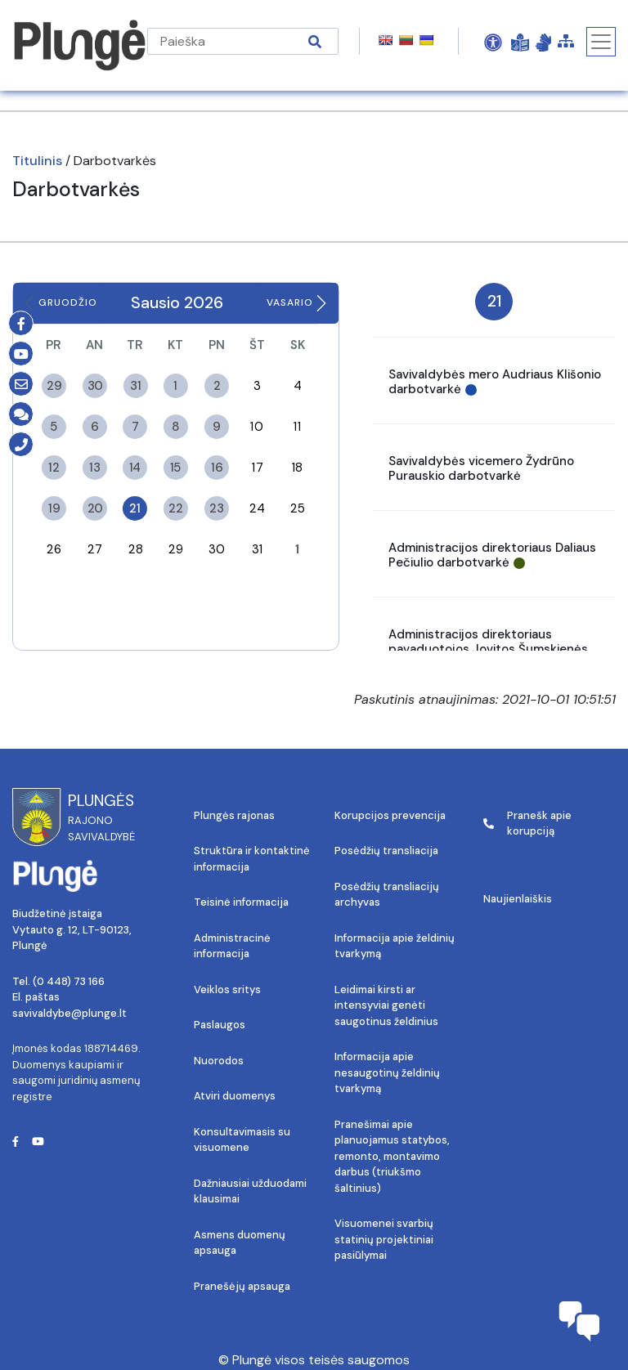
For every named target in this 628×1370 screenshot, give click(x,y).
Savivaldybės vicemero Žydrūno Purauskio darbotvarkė (481, 468)
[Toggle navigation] (601, 41)
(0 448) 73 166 (69, 981)
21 (135, 507)
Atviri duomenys (235, 1096)
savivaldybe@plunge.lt (69, 1013)
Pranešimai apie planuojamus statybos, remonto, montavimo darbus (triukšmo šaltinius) (392, 1156)
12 (53, 467)
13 (94, 467)
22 (175, 507)
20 (94, 507)
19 (54, 507)
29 (54, 385)
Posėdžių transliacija (386, 850)
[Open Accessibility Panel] (493, 41)
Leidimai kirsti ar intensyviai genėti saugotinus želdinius (386, 1005)
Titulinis (37, 160)
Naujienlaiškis (517, 899)
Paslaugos (219, 1025)
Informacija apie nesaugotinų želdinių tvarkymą (387, 1072)
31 (135, 385)
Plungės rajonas (234, 815)
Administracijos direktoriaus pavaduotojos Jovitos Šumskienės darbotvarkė (488, 649)
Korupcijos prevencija (390, 815)
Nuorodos (219, 1061)
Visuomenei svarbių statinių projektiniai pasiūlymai (383, 1239)
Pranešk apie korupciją (527, 823)
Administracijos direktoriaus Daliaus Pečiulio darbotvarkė (492, 555)
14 (135, 467)
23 (216, 507)
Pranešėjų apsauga (242, 1286)
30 (94, 385)
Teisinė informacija (241, 902)
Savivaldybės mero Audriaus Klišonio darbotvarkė (494, 381)
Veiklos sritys (227, 989)
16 (216, 467)
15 (176, 467)
